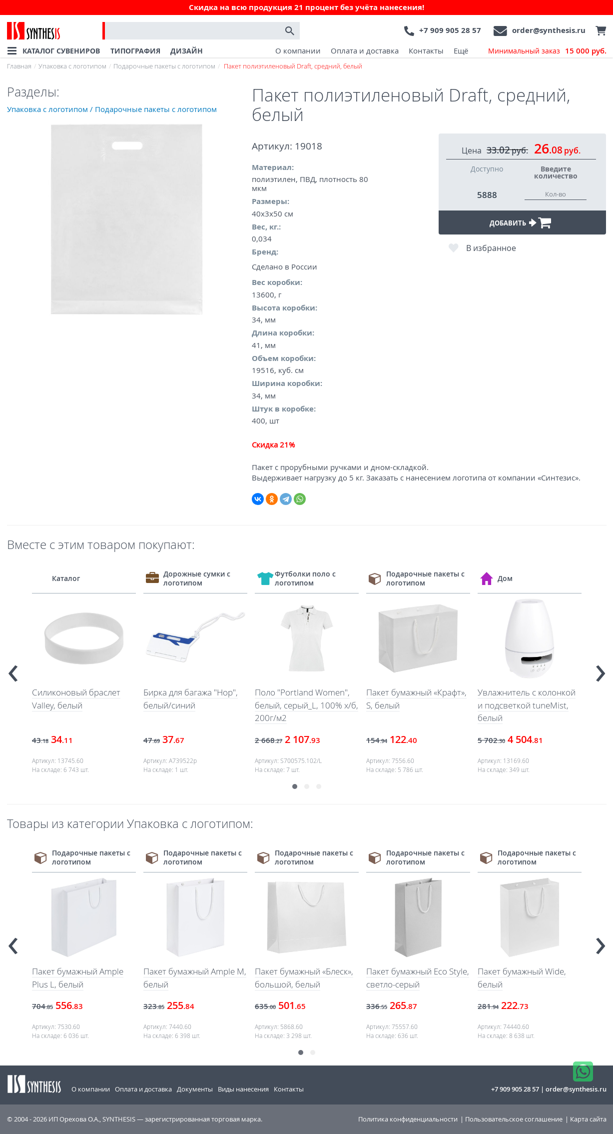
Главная (19, 66)
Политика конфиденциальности (408, 1119)
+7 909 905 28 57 (450, 30)
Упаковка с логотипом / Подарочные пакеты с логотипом (112, 109)
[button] (295, 787)
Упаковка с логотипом (72, 66)
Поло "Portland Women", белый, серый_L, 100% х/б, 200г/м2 (306, 705)
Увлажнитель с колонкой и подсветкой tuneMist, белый (527, 705)
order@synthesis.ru (549, 30)
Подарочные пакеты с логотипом (164, 66)
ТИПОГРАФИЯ (135, 51)
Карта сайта (588, 1119)
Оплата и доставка (365, 51)
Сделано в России (284, 267)
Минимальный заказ (547, 51)
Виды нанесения (243, 1089)
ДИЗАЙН (186, 51)
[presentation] (13, 669)
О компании (298, 51)
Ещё (461, 51)
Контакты (426, 51)
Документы (195, 1089)
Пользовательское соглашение (514, 1119)
